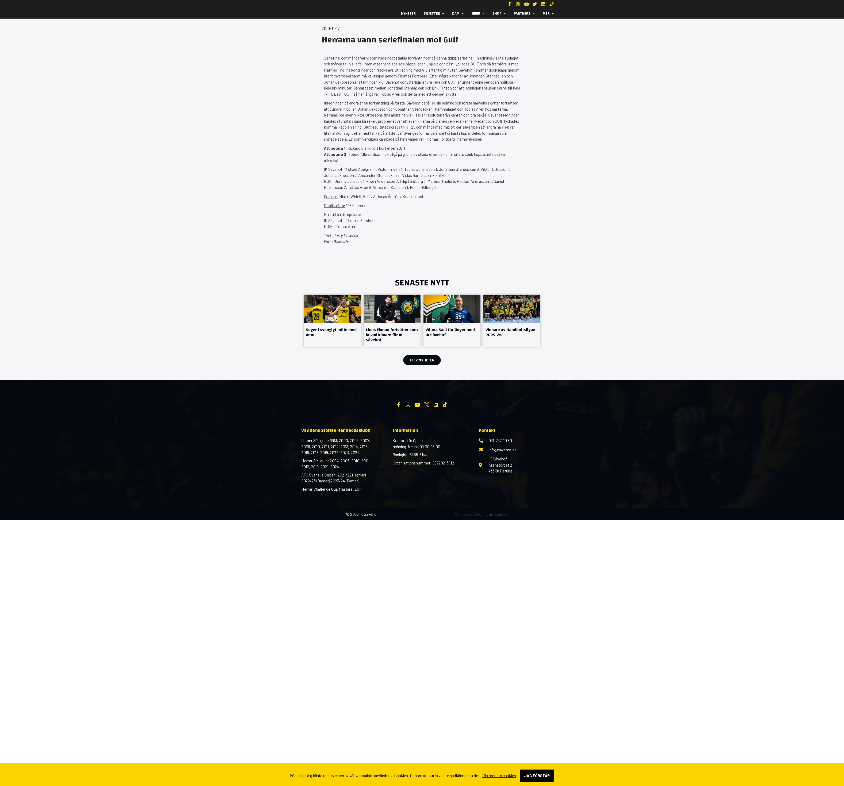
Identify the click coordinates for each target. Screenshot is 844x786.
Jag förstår (537, 775)
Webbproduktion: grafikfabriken (482, 548)
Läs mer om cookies (499, 775)
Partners (524, 13)
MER (548, 13)
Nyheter (408, 13)
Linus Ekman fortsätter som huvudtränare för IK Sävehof (392, 335)
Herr (478, 13)
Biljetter (434, 13)
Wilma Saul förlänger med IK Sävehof (450, 332)
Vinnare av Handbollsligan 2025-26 (510, 332)
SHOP (499, 13)
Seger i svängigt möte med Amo (331, 332)
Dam (458, 13)
